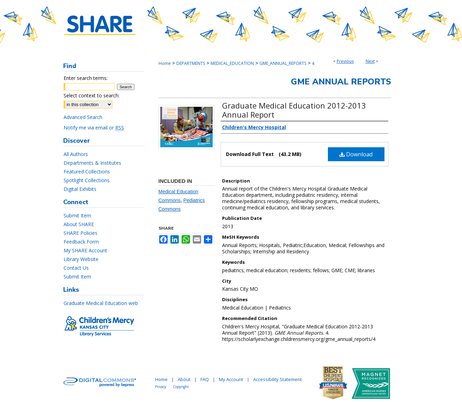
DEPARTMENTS (190, 63)
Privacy (160, 386)
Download (356, 154)
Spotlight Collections (87, 180)
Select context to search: (91, 95)
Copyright (181, 386)
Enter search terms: (86, 78)
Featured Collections (87, 171)
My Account (231, 379)
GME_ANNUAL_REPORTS (282, 63)
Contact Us (76, 268)
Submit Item (77, 215)
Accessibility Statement (277, 379)
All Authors (76, 154)
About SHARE (79, 224)
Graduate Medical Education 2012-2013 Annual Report (294, 110)
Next (370, 61)
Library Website (81, 259)
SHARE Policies (80, 233)
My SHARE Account (85, 250)
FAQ (204, 379)
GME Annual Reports (341, 81)
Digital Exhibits (80, 189)
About (184, 379)
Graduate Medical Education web (101, 303)
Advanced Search (83, 117)
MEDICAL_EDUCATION (232, 63)
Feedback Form (81, 241)
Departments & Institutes (92, 162)
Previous (345, 61)
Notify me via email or (94, 127)
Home (165, 63)
